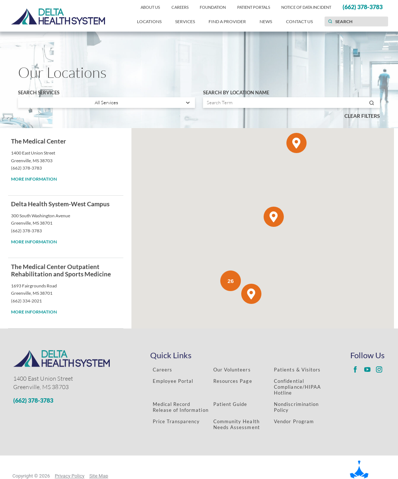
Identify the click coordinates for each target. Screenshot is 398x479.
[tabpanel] (199, 228)
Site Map (98, 476)
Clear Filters (362, 116)
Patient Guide (230, 404)
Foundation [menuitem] (213, 7)
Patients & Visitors (297, 370)
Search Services (38, 92)
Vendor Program (294, 421)
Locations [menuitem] (149, 21)
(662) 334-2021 (26, 300)
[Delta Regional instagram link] (379, 369)
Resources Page (232, 381)
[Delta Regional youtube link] (367, 369)
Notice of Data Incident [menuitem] (306, 7)
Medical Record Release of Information (181, 407)
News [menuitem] (266, 21)
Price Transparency (176, 421)
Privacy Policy (69, 476)
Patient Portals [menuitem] (253, 7)
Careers (162, 370)
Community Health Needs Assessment (236, 424)
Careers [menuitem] (180, 7)
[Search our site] (356, 21)
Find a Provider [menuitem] (227, 21)
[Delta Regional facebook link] (355, 369)
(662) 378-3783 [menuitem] (363, 6)
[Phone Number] (70, 400)
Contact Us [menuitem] (299, 21)
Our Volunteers (232, 370)
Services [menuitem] (185, 21)
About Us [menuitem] (150, 7)
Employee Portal (173, 381)
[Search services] (106, 102)
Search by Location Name (236, 92)
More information (34, 179)
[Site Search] (330, 21)
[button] (251, 294)
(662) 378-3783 (26, 168)
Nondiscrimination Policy (296, 407)
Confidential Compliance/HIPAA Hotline (297, 387)
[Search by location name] (291, 102)
